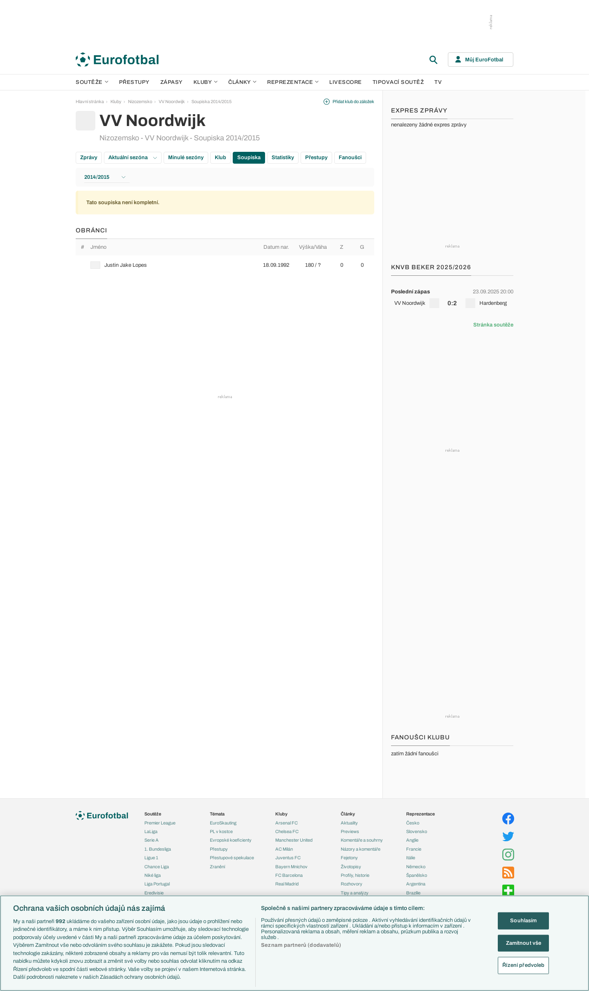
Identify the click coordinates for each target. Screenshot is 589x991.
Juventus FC (288, 857)
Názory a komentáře (360, 849)
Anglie (412, 840)
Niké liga (152, 875)
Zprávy (88, 157)
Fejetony (349, 857)
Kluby (205, 82)
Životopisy (351, 866)
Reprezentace (293, 82)
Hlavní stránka (90, 101)
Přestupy (134, 82)
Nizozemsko (140, 101)
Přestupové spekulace (232, 857)
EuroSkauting (223, 822)
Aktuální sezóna (132, 157)
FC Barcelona (289, 875)
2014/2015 (105, 177)
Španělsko (416, 875)
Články (348, 813)
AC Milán (284, 849)
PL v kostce (221, 831)
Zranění (217, 866)
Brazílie (413, 892)
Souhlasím (523, 920)
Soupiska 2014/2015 (211, 101)
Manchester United (293, 840)
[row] (225, 265)
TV (438, 82)
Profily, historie (355, 875)
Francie (413, 849)
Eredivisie (154, 892)
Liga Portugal (157, 883)
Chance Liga (156, 866)
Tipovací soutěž (398, 82)
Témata (217, 813)
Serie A (151, 840)
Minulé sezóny (186, 157)
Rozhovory (351, 883)
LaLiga (150, 831)
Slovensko (416, 831)
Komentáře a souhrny (362, 840)
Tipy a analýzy (355, 892)
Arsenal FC (286, 822)
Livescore (345, 82)
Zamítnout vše (524, 943)
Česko (412, 822)
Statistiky (283, 157)
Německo (415, 866)
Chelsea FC (287, 831)
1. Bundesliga (157, 849)
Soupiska (249, 157)
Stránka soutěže (493, 325)
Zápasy (171, 82)
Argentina (415, 883)
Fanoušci (350, 157)
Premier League (159, 822)
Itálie (410, 857)
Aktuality (349, 822)
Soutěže (92, 82)
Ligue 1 (151, 857)
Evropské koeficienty (231, 840)
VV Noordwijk (172, 101)
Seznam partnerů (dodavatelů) (301, 945)
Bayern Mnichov (291, 866)
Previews (350, 831)
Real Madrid (287, 883)
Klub (220, 157)
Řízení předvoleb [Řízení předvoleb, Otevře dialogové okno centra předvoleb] (523, 965)
